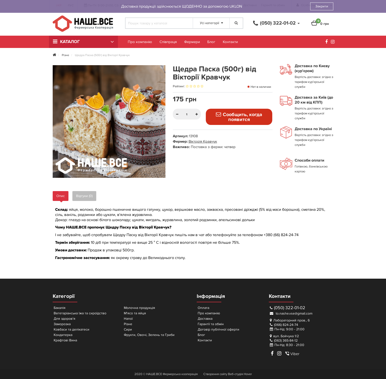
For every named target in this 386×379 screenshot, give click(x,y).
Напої (128, 319)
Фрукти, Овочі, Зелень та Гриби (149, 335)
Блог (211, 42)
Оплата (203, 308)
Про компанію (140, 42)
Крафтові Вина (65, 340)
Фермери (192, 42)
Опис (60, 196)
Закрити (321, 6)
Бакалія (59, 308)
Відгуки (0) (84, 196)
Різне (128, 324)
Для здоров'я (64, 319)
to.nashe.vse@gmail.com (291, 313)
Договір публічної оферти (218, 329)
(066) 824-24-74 (286, 325)
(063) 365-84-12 (286, 340)
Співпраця (168, 42)
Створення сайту (215, 374)
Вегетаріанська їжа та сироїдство (80, 313)
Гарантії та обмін (211, 324)
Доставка (205, 319)
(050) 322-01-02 (287, 307)
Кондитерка (63, 335)
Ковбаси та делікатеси (71, 329)
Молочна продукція (139, 308)
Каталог (70, 42)
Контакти (230, 42)
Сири (128, 329)
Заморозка (62, 324)
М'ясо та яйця (135, 313)
